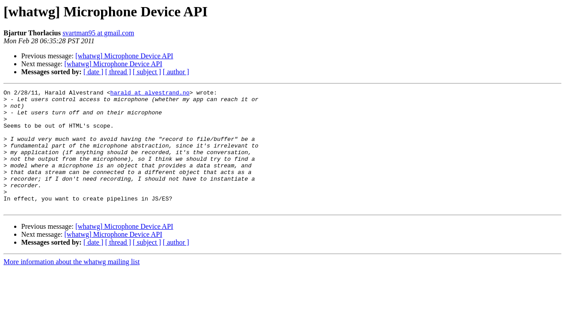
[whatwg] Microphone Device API (124, 56)
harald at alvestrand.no (149, 94)
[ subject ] (147, 72)
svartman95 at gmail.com (98, 33)
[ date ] (93, 72)
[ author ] (176, 72)
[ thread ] (118, 72)
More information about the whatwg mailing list (71, 285)
